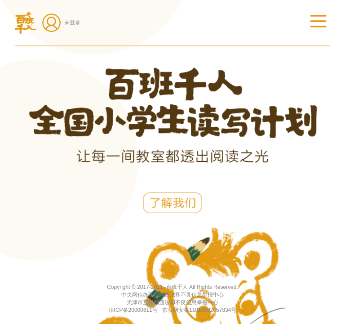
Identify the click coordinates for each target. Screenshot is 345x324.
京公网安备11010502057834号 (199, 310)
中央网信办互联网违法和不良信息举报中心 (172, 295)
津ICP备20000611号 (133, 310)
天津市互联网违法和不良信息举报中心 (172, 302)
